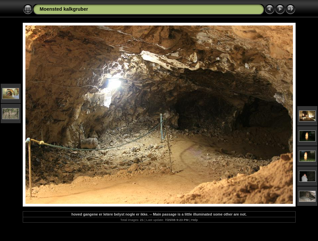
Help (194, 220)
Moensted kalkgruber (64, 9)
